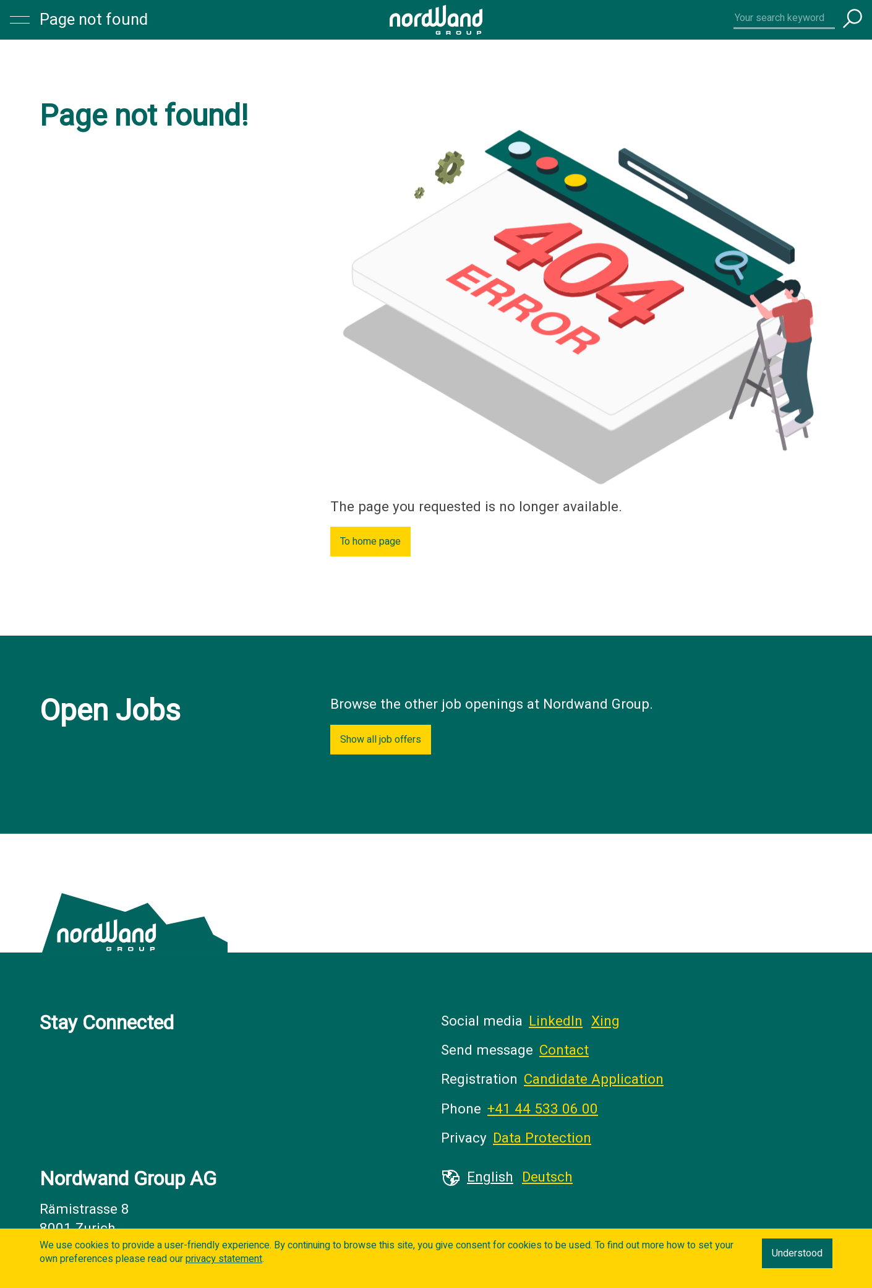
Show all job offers (380, 739)
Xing (605, 1021)
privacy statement (224, 1258)
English (490, 1177)
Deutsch (547, 1177)
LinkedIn (556, 1021)
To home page (370, 541)
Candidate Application (594, 1079)
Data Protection (542, 1138)
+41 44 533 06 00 (542, 1109)
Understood (797, 1253)
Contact (564, 1050)
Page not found (94, 20)
